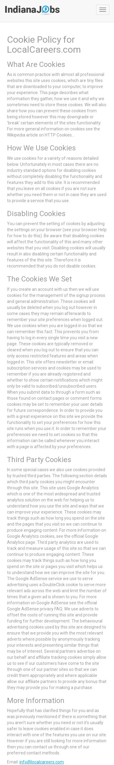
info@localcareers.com (41, 762)
